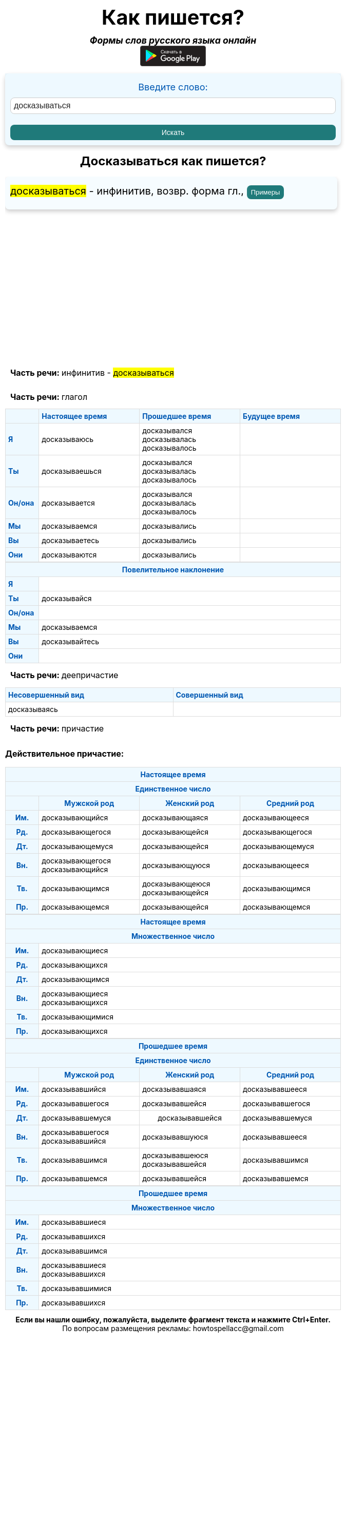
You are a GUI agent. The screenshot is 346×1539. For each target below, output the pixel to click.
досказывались (169, 526)
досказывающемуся (77, 846)
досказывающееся (276, 817)
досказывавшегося (75, 1103)
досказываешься (71, 471)
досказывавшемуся (76, 1117)
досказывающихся (74, 964)
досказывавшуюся (175, 1136)
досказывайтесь (70, 641)
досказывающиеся (75, 950)
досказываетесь (70, 540)
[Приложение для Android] (173, 62)
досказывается (68, 502)
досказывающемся (75, 906)
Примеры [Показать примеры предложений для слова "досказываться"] (265, 192)
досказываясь (33, 709)
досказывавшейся (174, 1103)
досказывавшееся (275, 1089)
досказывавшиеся (74, 1222)
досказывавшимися (76, 1288)
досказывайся (66, 598)
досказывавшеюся (175, 1155)
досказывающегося (76, 832)
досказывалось (169, 448)
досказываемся (69, 526)
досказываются (69, 554)
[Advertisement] (173, 289)
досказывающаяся (175, 817)
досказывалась (169, 439)
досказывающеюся (176, 883)
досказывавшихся (73, 1236)
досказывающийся (75, 817)
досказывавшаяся (174, 1089)
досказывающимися (77, 1016)
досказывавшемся (74, 1178)
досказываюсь (67, 439)
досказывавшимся (74, 1160)
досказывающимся (75, 888)
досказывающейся (175, 832)
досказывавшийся (74, 1089)
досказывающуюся (176, 865)
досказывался (167, 430)
